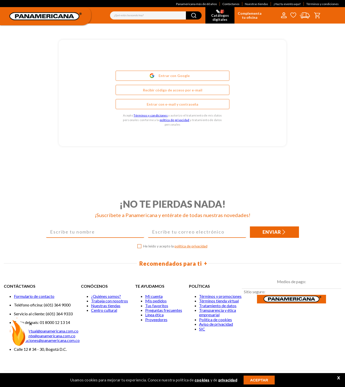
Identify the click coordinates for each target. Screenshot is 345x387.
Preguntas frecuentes (163, 310)
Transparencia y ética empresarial (217, 312)
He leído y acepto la (175, 246)
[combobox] (156, 15)
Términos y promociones (220, 296)
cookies (202, 380)
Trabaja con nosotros (109, 300)
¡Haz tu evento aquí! (287, 4)
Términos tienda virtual (219, 300)
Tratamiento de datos (217, 305)
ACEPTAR (259, 380)
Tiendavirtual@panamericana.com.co (46, 330)
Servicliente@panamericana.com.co (44, 335)
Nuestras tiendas (256, 4)
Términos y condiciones (322, 4)
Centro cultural (104, 310)
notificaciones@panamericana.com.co (47, 340)
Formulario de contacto (34, 296)
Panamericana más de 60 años (196, 4)
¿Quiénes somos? (106, 296)
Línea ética (154, 314)
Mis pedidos (156, 300)
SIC (202, 328)
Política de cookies (215, 319)
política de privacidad (174, 120)
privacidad (227, 380)
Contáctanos (231, 4)
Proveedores (156, 319)
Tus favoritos (156, 305)
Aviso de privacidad (216, 324)
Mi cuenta (154, 296)
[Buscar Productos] (194, 15)
